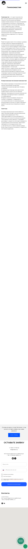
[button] (14, 435)
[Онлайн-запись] (20, 541)
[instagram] (13, 458)
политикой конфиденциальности (15, 479)
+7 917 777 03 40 (4, 496)
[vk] (15, 458)
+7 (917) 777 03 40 (14, 448)
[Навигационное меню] (26, 3)
